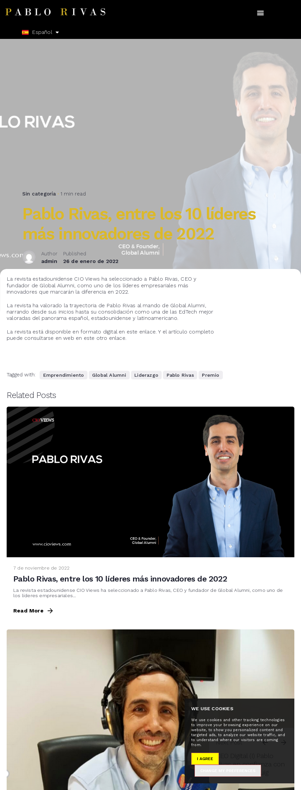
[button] (260, 12)
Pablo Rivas (180, 375)
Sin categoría (39, 174)
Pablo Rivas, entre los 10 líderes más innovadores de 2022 (120, 579)
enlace (147, 332)
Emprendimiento (63, 375)
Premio (210, 375)
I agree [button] (205, 758)
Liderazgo (146, 375)
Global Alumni (109, 375)
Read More (33, 611)
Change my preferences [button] (227, 770)
